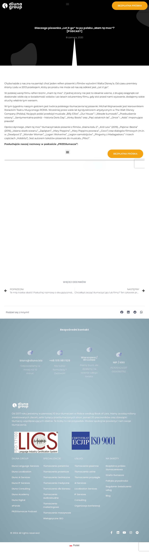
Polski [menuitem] (76, 545)
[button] (67, 3)
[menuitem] (74, 545)
